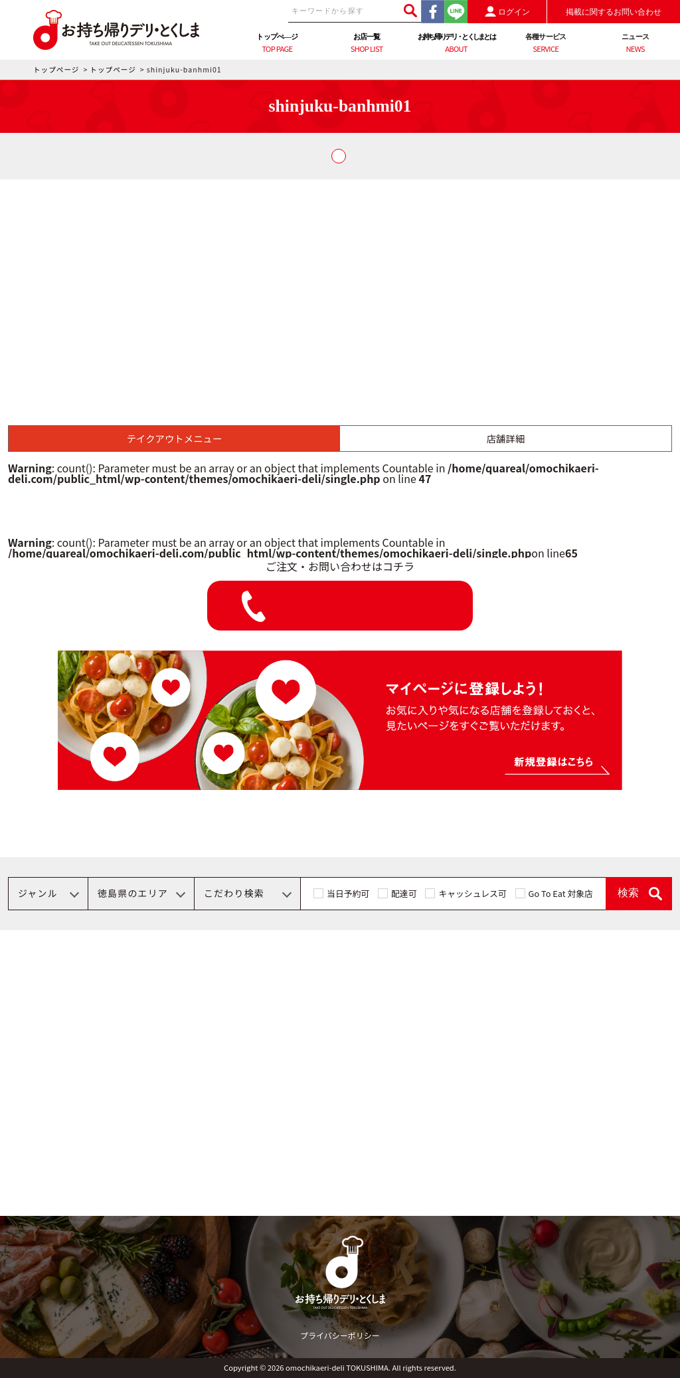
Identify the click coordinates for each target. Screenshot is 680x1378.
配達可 (403, 893)
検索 (628, 892)
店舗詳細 (506, 438)
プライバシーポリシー (340, 1335)
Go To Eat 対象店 (561, 893)
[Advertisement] (340, 279)
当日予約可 (348, 893)
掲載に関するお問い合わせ (613, 12)
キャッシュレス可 (472, 893)
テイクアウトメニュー (174, 438)
